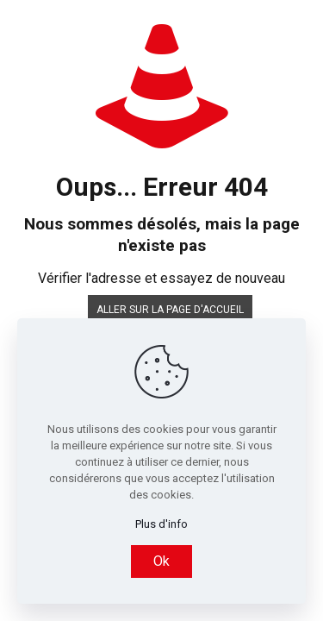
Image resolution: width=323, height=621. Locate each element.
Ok (161, 561)
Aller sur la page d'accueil (170, 310)
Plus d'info (161, 524)
